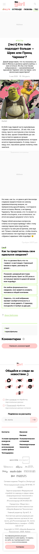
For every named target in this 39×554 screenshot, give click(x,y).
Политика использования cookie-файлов (8, 447)
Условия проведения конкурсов (10, 440)
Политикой (11, 405)
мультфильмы (11, 331)
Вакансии (23, 432)
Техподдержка (7, 453)
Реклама (23, 435)
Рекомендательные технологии (27, 445)
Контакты (5, 432)
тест (7, 328)
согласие (13, 400)
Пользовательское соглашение (27, 440)
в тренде (17, 9)
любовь (28, 9)
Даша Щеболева (11, 315)
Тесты (20, 41)
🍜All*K (6, 9)
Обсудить (24, 76)
